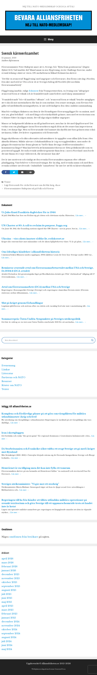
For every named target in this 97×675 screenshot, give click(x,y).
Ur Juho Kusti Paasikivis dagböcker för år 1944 (29, 212)
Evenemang (8, 365)
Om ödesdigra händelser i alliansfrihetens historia (31, 252)
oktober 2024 (9, 629)
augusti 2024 (9, 637)
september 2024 (11, 633)
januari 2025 (9, 617)
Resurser (7, 381)
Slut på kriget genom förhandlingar (22, 303)
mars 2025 (7, 610)
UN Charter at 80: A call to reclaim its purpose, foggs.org (34, 225)
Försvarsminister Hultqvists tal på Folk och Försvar (29, 188)
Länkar (6, 369)
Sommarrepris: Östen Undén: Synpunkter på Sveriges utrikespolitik (41, 319)
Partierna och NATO (13, 377)
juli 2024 (7, 641)
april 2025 (7, 606)
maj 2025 (7, 602)
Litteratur (7, 373)
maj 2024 (7, 649)
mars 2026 (8, 562)
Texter (7, 182)
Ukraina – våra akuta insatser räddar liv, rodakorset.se (33, 238)
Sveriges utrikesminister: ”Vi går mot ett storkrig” (30, 484)
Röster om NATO (12, 385)
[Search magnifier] (92, 340)
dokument (33, 91)
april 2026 (7, 558)
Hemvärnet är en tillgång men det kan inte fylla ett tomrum (36, 468)
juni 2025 (7, 598)
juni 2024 (7, 645)
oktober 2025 (9, 582)
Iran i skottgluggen (13, 432)
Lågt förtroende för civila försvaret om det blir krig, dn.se (32, 185)
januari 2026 (9, 570)
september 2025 (11, 586)
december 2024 (10, 621)
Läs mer (15, 423)
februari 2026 (9, 566)
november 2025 (11, 578)
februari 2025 (9, 613)
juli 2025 (6, 594)
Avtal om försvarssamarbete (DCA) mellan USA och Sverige (36, 287)
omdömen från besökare (23, 536)
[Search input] (47, 340)
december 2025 (10, 574)
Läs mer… (81, 215)
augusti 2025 (9, 590)
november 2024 (11, 625)
